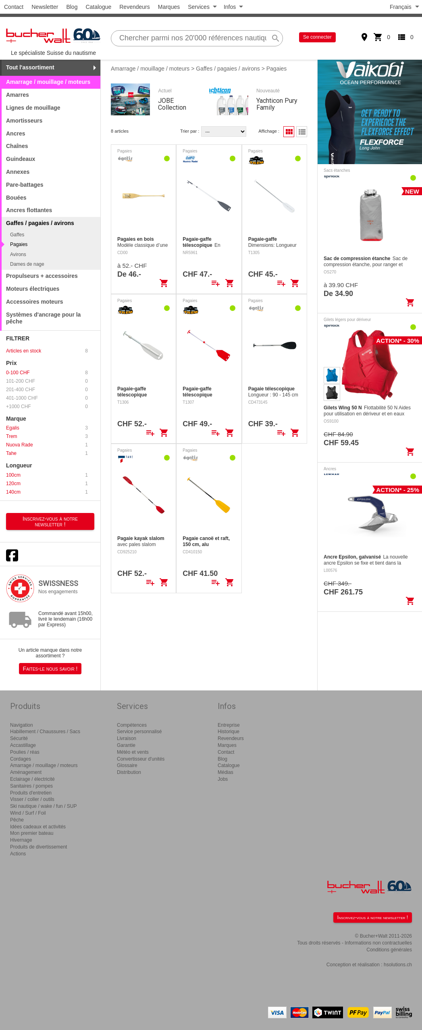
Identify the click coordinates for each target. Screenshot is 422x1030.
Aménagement (26, 772)
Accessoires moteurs (34, 301)
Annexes (17, 172)
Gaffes (17, 235)
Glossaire (127, 765)
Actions (18, 854)
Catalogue (98, 7)
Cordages (20, 759)
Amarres (17, 95)
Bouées (16, 197)
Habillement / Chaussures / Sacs (45, 731)
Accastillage (23, 745)
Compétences (132, 725)
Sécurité (19, 738)
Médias (225, 772)
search (276, 38)
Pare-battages (25, 184)
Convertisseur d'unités (140, 759)
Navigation (21, 725)
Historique (228, 731)
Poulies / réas (24, 752)
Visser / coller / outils (32, 799)
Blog (71, 7)
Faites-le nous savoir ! (50, 668)
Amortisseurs (24, 120)
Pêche (17, 820)
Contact (13, 7)
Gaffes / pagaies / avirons (228, 68)
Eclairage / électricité (32, 779)
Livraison (126, 738)
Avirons (18, 254)
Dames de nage (27, 264)
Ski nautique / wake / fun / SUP (43, 806)
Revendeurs (134, 7)
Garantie (126, 745)
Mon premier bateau (31, 833)
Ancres (15, 133)
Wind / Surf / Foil (28, 813)
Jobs (223, 779)
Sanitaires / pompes (31, 786)
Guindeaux (20, 159)
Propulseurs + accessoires (42, 276)
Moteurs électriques (32, 289)
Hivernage (21, 840)
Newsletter (44, 7)
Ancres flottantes (29, 210)
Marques (169, 7)
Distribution (129, 772)
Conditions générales (389, 950)
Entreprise (229, 725)
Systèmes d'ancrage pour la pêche (43, 318)
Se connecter (317, 37)
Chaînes (17, 146)
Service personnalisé (139, 731)
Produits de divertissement (38, 847)
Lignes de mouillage (33, 107)
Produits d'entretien (31, 793)
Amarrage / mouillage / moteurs (48, 82)
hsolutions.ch (398, 964)
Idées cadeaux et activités (38, 827)
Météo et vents (133, 752)
